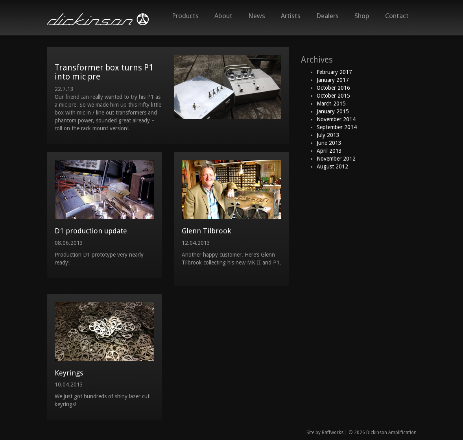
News (256, 16)
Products (185, 16)
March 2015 (331, 103)
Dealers (327, 16)
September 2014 (337, 127)
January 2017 (333, 80)
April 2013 (329, 151)
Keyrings (69, 373)
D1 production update (91, 231)
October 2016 (333, 88)
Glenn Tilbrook (206, 231)
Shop (361, 16)
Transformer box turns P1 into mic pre (104, 72)
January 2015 (333, 111)
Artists (291, 16)
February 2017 (334, 72)
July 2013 (328, 135)
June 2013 (329, 143)
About (223, 16)
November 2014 (336, 119)
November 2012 (336, 158)
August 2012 (332, 166)
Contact (397, 16)
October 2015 (333, 95)
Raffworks (332, 432)
